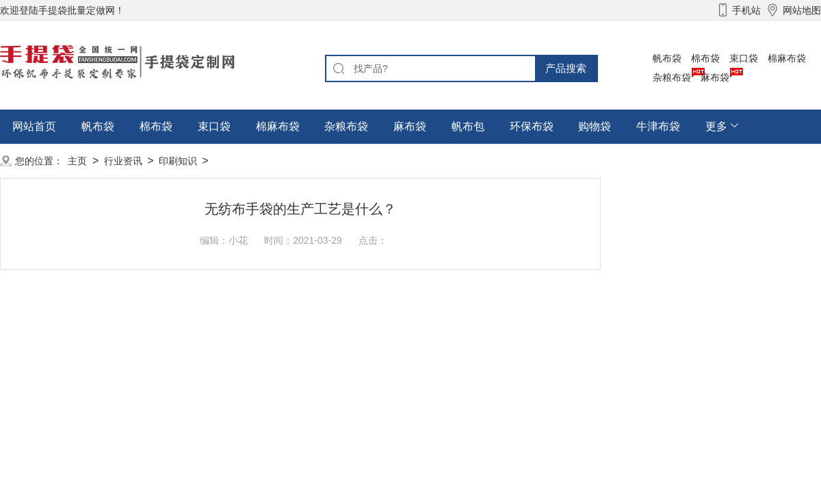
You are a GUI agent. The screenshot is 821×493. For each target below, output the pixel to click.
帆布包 (468, 126)
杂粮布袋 (672, 77)
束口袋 (743, 58)
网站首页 (34, 126)
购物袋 (594, 126)
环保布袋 (531, 126)
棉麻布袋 (787, 58)
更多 (716, 126)
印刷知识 (178, 160)
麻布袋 (715, 77)
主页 (77, 160)
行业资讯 (123, 160)
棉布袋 (705, 58)
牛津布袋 (658, 126)
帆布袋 (667, 58)
